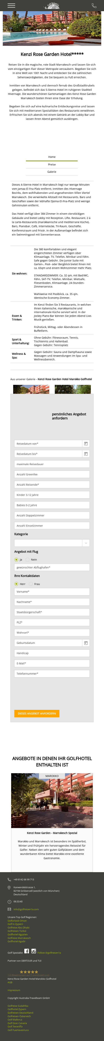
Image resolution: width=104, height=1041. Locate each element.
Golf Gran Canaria (17, 1023)
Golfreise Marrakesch (19, 938)
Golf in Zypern (15, 924)
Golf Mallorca (15, 1019)
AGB (10, 982)
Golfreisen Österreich (19, 1016)
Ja (18, 560)
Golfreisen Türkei (17, 931)
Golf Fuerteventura (18, 1030)
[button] (13, 28)
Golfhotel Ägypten (18, 934)
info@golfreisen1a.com (26, 909)
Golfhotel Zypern (17, 1009)
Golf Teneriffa (15, 1026)
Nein (31, 560)
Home (52, 157)
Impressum (14, 990)
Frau (35, 584)
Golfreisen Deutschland (20, 1012)
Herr (20, 584)
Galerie (51, 172)
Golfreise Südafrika (18, 1005)
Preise (52, 164)
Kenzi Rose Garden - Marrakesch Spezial (52, 833)
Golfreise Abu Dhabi (18, 927)
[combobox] (52, 543)
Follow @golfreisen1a (49, 952)
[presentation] (29, 693)
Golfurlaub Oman (17, 920)
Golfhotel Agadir (16, 941)
